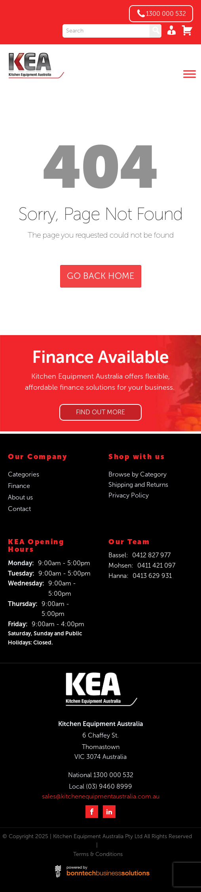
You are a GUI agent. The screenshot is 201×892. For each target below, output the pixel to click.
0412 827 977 (151, 555)
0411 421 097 (156, 565)
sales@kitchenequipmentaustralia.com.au (100, 796)
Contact (19, 508)
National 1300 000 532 (100, 775)
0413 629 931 (152, 575)
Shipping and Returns (138, 484)
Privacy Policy (128, 495)
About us (20, 497)
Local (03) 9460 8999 (100, 786)
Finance (19, 485)
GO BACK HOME (101, 276)
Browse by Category (137, 474)
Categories (23, 474)
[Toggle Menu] (189, 74)
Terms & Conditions (98, 854)
